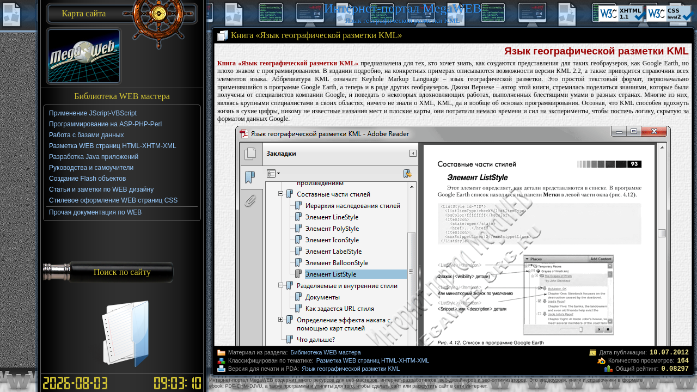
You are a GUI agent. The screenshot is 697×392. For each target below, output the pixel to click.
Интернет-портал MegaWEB (402, 8)
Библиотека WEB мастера (325, 352)
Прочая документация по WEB (95, 212)
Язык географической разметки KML (351, 368)
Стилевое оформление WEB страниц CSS (113, 200)
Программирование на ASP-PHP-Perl (105, 124)
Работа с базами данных (86, 135)
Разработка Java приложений (93, 157)
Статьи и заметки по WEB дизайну (101, 189)
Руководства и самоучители (91, 167)
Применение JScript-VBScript (93, 113)
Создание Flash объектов (87, 178)
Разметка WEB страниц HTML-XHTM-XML (372, 360)
